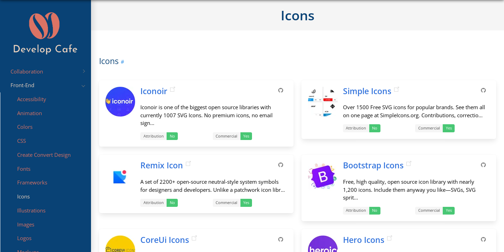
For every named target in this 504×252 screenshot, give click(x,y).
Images (25, 224)
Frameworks (32, 182)
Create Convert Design (44, 154)
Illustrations (31, 210)
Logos (24, 238)
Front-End (47, 85)
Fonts (23, 168)
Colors (25, 127)
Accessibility (31, 99)
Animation (29, 113)
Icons (23, 196)
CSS (21, 140)
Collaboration (47, 71)
